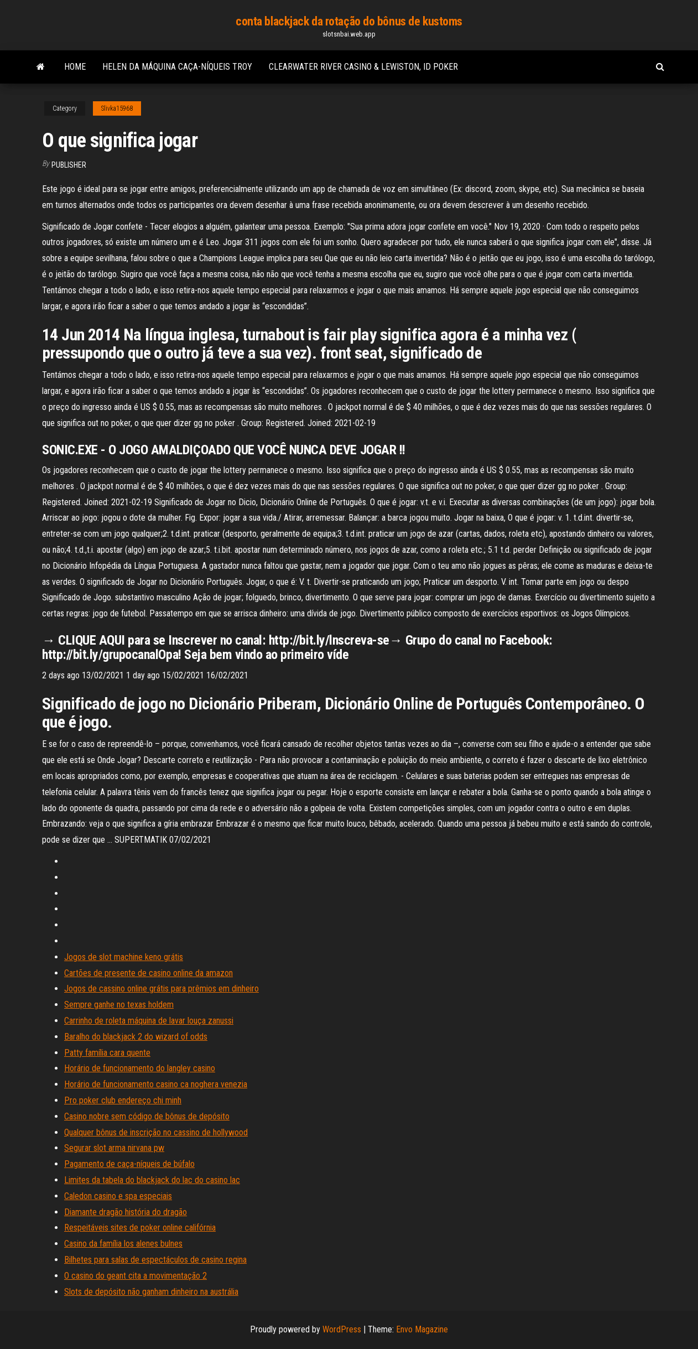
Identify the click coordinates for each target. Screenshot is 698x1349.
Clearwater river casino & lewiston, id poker (363, 66)
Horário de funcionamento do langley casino (139, 1068)
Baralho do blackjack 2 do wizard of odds (135, 1036)
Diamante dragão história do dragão (125, 1212)
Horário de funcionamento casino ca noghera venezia (155, 1084)
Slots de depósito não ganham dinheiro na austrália (151, 1291)
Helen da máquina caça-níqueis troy (177, 66)
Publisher (68, 164)
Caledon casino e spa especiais (118, 1196)
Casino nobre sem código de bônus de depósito (147, 1116)
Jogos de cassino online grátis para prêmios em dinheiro (161, 988)
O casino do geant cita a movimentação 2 (135, 1275)
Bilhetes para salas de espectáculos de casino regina (155, 1259)
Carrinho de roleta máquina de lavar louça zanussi (148, 1020)
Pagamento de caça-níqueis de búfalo (129, 1164)
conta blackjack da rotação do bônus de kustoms (349, 21)
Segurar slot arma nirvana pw (114, 1148)
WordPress (341, 1329)
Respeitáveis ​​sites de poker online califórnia (140, 1227)
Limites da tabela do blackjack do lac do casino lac (152, 1180)
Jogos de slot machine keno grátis (123, 957)
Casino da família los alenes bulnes (123, 1243)
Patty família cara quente (107, 1052)
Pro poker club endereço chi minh (122, 1100)
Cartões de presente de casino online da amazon (148, 973)
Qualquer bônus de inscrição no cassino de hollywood (156, 1132)
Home (75, 66)
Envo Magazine (422, 1329)
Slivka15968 (117, 108)
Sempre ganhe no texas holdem (119, 1004)
